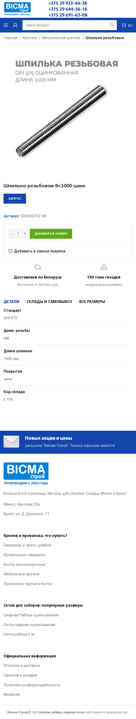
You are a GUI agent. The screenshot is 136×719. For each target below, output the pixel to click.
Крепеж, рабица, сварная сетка (61, 712)
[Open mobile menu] (6, 25)
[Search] (69, 25)
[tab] (11, 301)
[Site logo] (17, 8)
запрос (14, 198)
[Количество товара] (18, 234)
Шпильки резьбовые (105, 38)
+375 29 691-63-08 (68, 15)
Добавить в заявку (51, 233)
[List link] (68, 545)
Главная (11, 38)
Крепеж (30, 38)
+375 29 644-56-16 (67, 9)
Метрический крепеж (61, 38)
